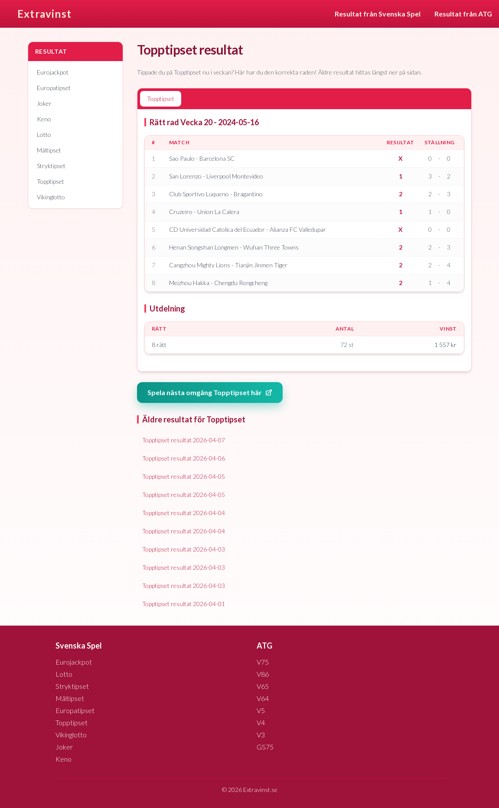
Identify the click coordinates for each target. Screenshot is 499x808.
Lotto (44, 134)
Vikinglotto (51, 197)
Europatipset (54, 87)
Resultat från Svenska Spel (378, 14)
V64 (263, 698)
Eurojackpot (52, 72)
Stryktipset (51, 165)
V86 (263, 674)
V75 (263, 662)
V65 (263, 686)
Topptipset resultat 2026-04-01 (183, 603)
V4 (261, 722)
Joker (44, 103)
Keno (44, 119)
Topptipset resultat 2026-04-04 (183, 512)
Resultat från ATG (463, 14)
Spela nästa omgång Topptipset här (209, 392)
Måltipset (49, 150)
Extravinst (44, 13)
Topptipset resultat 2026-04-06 (183, 458)
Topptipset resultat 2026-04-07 (183, 440)
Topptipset (50, 181)
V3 (261, 734)
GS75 (265, 747)
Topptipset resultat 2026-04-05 (183, 476)
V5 (261, 710)
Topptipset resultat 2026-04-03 (183, 549)
